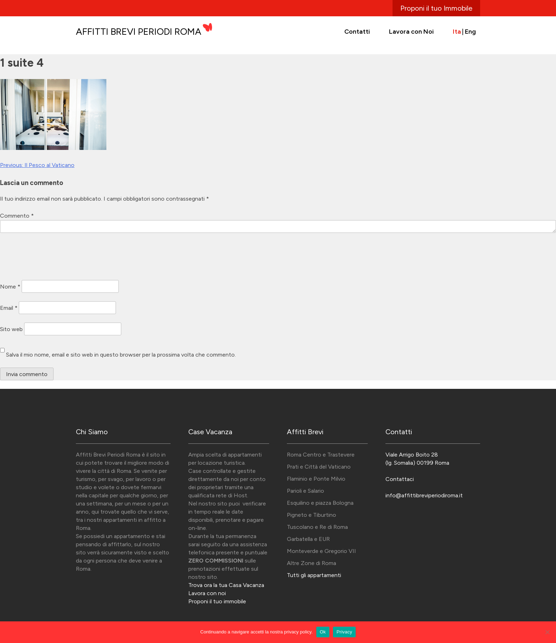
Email (8, 307)
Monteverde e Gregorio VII (321, 551)
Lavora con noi (207, 593)
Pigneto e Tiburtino (311, 514)
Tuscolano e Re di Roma (317, 527)
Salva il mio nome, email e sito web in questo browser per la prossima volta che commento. (121, 354)
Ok (323, 631)
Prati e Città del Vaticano (319, 466)
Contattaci (399, 479)
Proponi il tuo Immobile (436, 8)
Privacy (344, 631)
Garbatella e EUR (308, 539)
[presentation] (54, 258)
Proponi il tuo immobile (217, 601)
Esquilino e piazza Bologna (320, 502)
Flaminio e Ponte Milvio (316, 478)
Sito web (11, 328)
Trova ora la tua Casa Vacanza (226, 585)
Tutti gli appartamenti (314, 575)
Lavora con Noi (411, 31)
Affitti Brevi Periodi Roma (138, 31)
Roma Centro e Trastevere (321, 454)
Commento (17, 215)
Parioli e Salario (305, 490)
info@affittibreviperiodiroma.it (424, 495)
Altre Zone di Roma (311, 563)
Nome (10, 286)
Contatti (357, 31)
